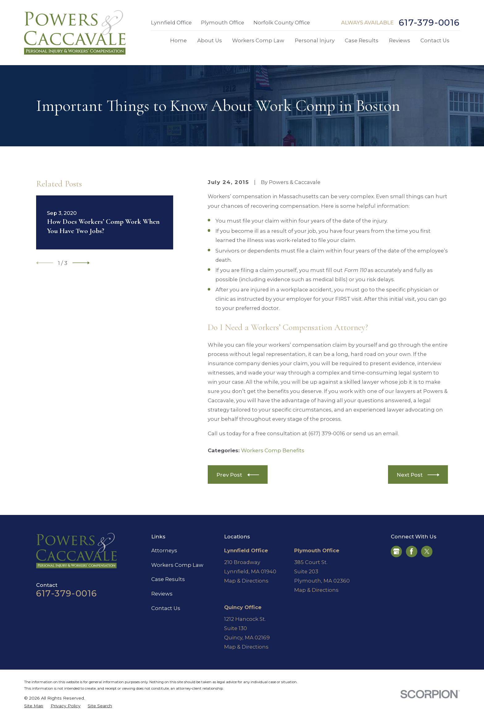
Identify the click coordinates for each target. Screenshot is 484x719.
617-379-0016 (429, 22)
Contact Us (165, 608)
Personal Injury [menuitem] (315, 40)
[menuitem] (33, 706)
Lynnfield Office (171, 22)
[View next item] (81, 262)
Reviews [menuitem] (399, 40)
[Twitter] (427, 551)
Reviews (162, 594)
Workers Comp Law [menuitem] (258, 40)
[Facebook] (411, 551)
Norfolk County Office (281, 22)
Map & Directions (246, 581)
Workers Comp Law (177, 565)
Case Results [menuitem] (361, 40)
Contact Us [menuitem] (434, 40)
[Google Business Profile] (396, 551)
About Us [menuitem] (209, 40)
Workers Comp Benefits (272, 450)
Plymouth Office (222, 22)
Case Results (168, 579)
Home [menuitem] (178, 40)
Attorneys (164, 550)
